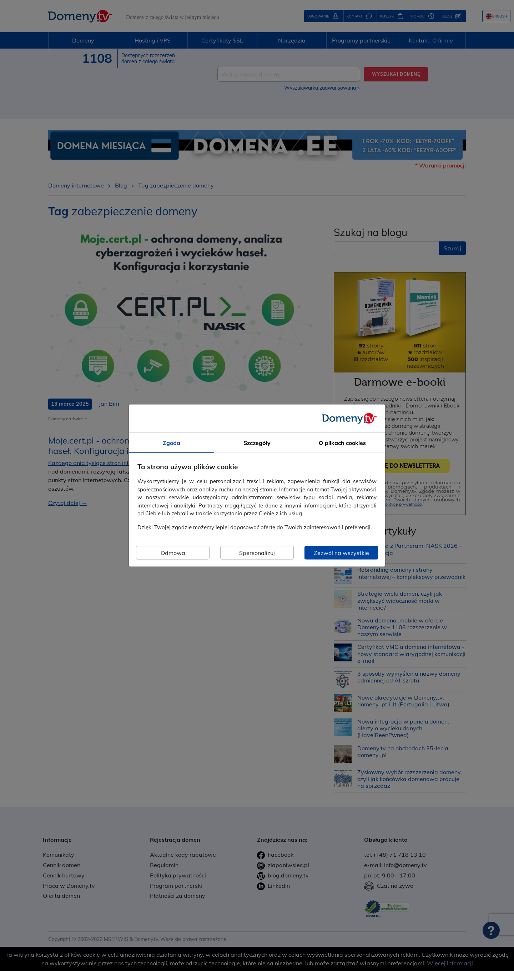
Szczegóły (257, 442)
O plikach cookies (342, 442)
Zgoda (171, 442)
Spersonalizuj (257, 552)
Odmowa (173, 552)
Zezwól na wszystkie (341, 552)
